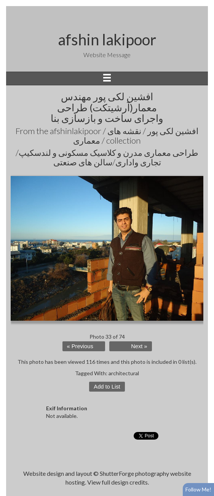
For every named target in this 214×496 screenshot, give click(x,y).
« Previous (80, 346)
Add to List (107, 387)
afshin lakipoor (107, 39)
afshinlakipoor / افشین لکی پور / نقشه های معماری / (124, 136)
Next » (139, 346)
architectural (124, 373)
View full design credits (117, 482)
